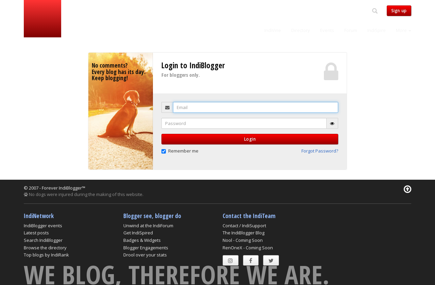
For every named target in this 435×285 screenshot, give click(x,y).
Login (250, 139)
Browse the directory (45, 248)
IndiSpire (376, 30)
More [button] (403, 30)
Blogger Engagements (145, 248)
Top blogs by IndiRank (46, 255)
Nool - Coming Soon (243, 240)
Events (327, 30)
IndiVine (272, 30)
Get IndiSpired (138, 233)
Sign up (399, 11)
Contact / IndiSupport (244, 225)
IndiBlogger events (43, 225)
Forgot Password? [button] (319, 151)
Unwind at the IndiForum (148, 225)
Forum (350, 30)
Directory (300, 30)
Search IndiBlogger (43, 240)
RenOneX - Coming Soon (248, 248)
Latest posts (36, 233)
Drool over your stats (145, 255)
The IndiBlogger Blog (243, 233)
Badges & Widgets (142, 240)
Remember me (179, 151)
